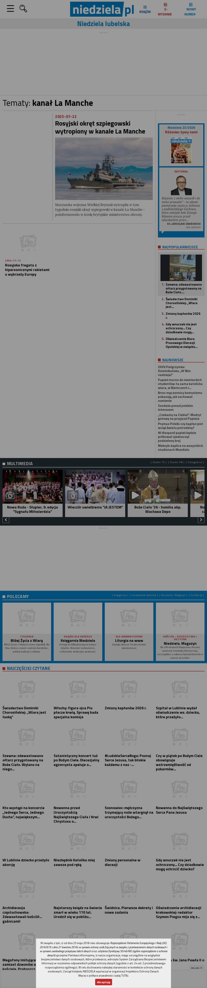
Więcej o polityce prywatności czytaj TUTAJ (103, 975)
